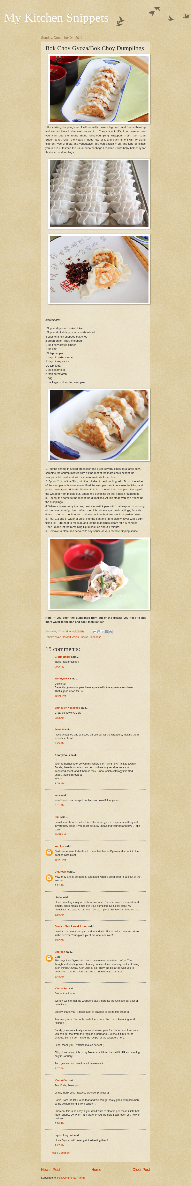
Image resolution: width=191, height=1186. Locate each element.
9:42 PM (59, 666)
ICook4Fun (61, 988)
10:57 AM (60, 834)
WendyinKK (62, 678)
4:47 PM (59, 1145)
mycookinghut (64, 1135)
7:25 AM (59, 743)
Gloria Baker (62, 656)
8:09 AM (59, 783)
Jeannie (59, 729)
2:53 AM (59, 717)
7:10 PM (59, 1123)
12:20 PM (60, 860)
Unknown (61, 871)
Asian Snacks (80, 637)
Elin (57, 817)
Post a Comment (60, 1152)
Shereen (60, 951)
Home (96, 1170)
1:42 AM (59, 940)
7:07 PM (59, 1068)
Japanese (95, 637)
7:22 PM (59, 885)
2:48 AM (59, 976)
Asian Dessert (62, 637)
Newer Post (50, 1170)
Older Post (141, 1170)
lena (57, 795)
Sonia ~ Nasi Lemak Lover (71, 926)
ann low (59, 846)
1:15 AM (59, 914)
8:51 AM (59, 805)
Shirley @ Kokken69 (67, 707)
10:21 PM (60, 695)
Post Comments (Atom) (71, 1177)
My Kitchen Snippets (56, 17)
